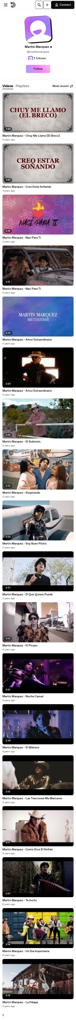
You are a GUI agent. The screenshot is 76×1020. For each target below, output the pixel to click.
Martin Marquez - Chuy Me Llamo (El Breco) (31, 135)
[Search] (39, 5)
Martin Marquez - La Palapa (20, 1002)
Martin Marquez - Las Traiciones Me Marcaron (32, 798)
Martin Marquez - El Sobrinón (21, 441)
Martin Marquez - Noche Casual (22, 696)
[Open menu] (5, 5)
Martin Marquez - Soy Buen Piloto (24, 543)
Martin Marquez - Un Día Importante (25, 951)
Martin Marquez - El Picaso (19, 645)
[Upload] (47, 5)
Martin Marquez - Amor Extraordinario (27, 339)
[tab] (7, 86)
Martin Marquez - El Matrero (20, 747)
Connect (63, 5)
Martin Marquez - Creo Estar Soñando (26, 187)
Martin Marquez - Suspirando (21, 492)
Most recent (63, 86)
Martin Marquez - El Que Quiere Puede (27, 594)
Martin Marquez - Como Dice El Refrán (27, 849)
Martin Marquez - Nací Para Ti (21, 237)
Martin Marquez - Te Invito (19, 900)
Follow (38, 69)
